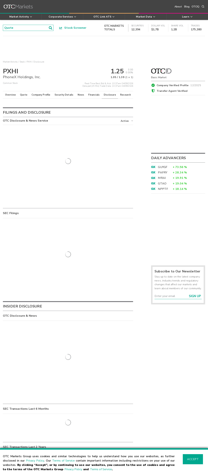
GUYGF (162, 167)
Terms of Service (63, 461)
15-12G (7, 246)
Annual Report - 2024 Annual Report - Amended (51, 185)
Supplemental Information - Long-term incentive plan (54, 141)
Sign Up (195, 296)
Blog (187, 6)
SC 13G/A (8, 235)
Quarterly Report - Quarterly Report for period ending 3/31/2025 (54, 178)
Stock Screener (72, 28)
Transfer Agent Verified (172, 91)
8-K (5, 264)
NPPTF (163, 189)
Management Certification (38, 147)
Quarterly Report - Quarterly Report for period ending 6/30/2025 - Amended (54, 160)
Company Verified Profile (179, 84)
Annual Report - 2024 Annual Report (44, 197)
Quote (23, 94)
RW (5, 252)
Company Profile (41, 94)
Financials (94, 94)
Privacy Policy (35, 461)
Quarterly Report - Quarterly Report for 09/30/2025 (53, 153)
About (178, 6)
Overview (10, 94)
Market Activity (10, 61)
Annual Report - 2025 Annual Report (44, 135)
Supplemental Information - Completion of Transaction (55, 191)
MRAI (162, 178)
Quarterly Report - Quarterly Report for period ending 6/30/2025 (54, 169)
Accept (193, 459)
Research (125, 94)
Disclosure (110, 94)
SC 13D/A (8, 240)
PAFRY (162, 173)
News (81, 94)
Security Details (64, 94)
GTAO (162, 184)
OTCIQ (195, 6)
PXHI (29, 61)
